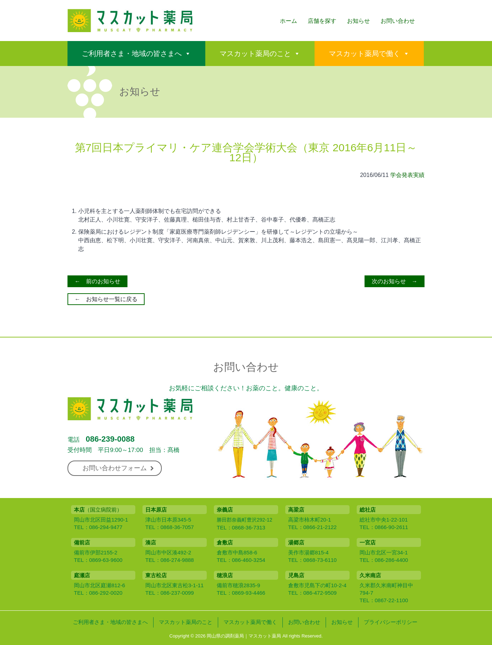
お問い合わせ (398, 21)
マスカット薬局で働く (364, 53)
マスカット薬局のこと (255, 53)
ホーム (288, 21)
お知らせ (358, 21)
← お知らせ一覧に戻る (106, 299)
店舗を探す (322, 21)
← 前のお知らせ (97, 281)
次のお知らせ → (394, 281)
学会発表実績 (407, 175)
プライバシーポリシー (390, 622)
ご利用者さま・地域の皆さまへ (132, 53)
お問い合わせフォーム (118, 468)
